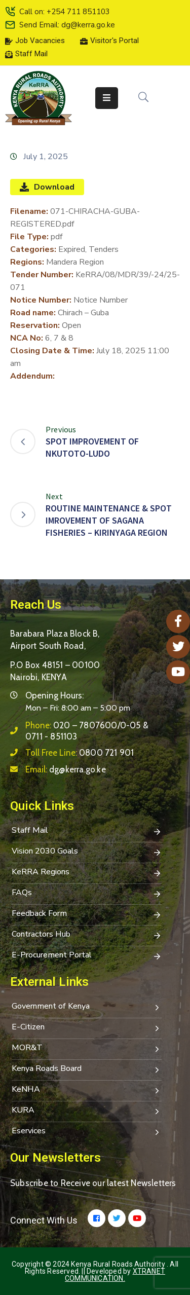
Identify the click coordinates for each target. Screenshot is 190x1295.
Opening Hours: (54, 695)
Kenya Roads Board (87, 1069)
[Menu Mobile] (106, 98)
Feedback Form (87, 914)
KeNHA (87, 1090)
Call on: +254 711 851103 (64, 12)
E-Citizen (87, 1027)
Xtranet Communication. (115, 1274)
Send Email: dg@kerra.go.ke (67, 25)
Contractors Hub (87, 935)
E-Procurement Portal (87, 956)
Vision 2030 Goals (87, 852)
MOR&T (87, 1048)
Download (47, 187)
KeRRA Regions (87, 872)
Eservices (87, 1131)
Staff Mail (87, 831)
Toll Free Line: (79, 753)
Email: (65, 769)
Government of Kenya (87, 1007)
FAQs (87, 893)
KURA (87, 1111)
